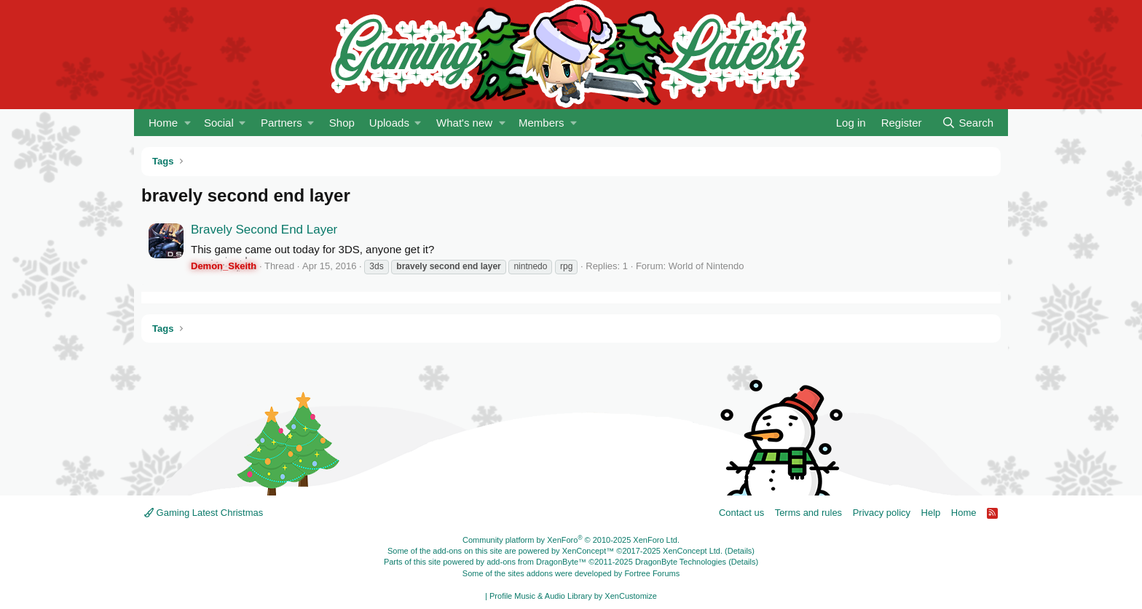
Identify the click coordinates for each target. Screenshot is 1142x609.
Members (541, 122)
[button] (187, 122)
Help (931, 512)
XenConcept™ (588, 550)
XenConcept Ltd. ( (695, 550)
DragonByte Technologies (680, 561)
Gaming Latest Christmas (203, 512)
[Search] (967, 122)
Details (740, 550)
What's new (464, 122)
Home (163, 122)
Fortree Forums (652, 573)
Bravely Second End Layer (264, 229)
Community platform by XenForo (571, 540)
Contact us (741, 512)
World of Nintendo (706, 265)
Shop (342, 122)
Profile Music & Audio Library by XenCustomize (573, 596)
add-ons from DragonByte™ (536, 561)
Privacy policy (881, 512)
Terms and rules (808, 512)
